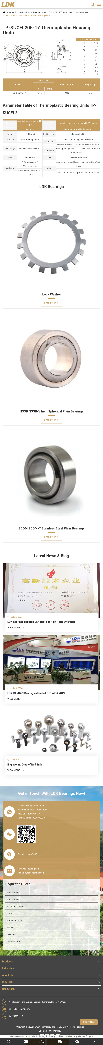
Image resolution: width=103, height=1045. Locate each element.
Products (19, 12)
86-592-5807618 (12, 1016)
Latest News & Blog (51, 555)
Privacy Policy (54, 1031)
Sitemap (43, 1031)
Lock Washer (51, 294)
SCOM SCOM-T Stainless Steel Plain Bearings (52, 528)
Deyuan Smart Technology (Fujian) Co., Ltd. (47, 1027)
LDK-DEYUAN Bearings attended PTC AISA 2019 (36, 693)
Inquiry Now (89, 1022)
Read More (51, 303)
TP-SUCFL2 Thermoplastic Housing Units (68, 12)
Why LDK (7, 982)
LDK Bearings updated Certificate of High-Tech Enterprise (41, 621)
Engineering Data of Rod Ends (24, 764)
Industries (8, 968)
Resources (8, 989)
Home (8, 12)
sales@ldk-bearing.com (16, 1009)
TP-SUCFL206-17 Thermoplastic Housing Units (28, 15)
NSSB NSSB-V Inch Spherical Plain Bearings (51, 411)
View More (15, 627)
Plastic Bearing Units (36, 12)
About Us (7, 975)
